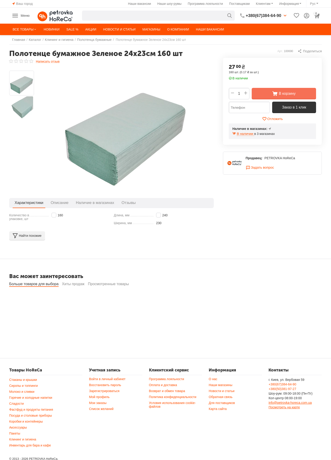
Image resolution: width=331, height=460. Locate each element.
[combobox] (159, 16)
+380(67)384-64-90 (282, 397)
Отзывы (110, 203)
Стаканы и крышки (23, 392)
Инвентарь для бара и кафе (30, 458)
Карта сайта (218, 421)
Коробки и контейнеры (26, 434)
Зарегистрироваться (104, 403)
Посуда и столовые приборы (30, 428)
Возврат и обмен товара (167, 403)
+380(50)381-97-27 (282, 401)
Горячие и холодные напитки (30, 410)
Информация (290, 4)
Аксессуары (18, 440)
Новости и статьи (221, 403)
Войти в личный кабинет (107, 391)
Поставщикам (240, 4)
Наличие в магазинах (82, 203)
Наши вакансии (140, 4)
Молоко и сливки (21, 404)
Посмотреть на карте (284, 419)
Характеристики (26, 203)
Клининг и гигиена (22, 452)
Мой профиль (99, 409)
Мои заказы (97, 415)
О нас (213, 391)
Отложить (272, 119)
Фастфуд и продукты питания (31, 422)
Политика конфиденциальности (173, 409)
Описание (51, 203)
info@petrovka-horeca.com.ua (290, 415)
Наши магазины (220, 397)
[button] (310, 51)
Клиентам (264, 4)
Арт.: (281, 51)
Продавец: (254, 158)
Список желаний (101, 421)
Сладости (16, 416)
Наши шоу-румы (170, 4)
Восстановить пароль (105, 397)
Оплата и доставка (163, 397)
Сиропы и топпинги (23, 398)
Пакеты (14, 446)
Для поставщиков (222, 415)
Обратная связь (220, 409)
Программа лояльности (205, 4)
